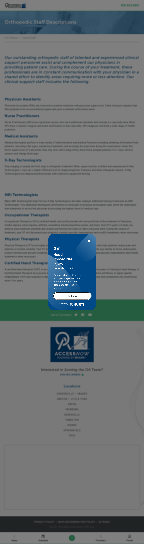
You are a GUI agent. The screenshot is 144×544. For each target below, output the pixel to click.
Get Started (72, 296)
